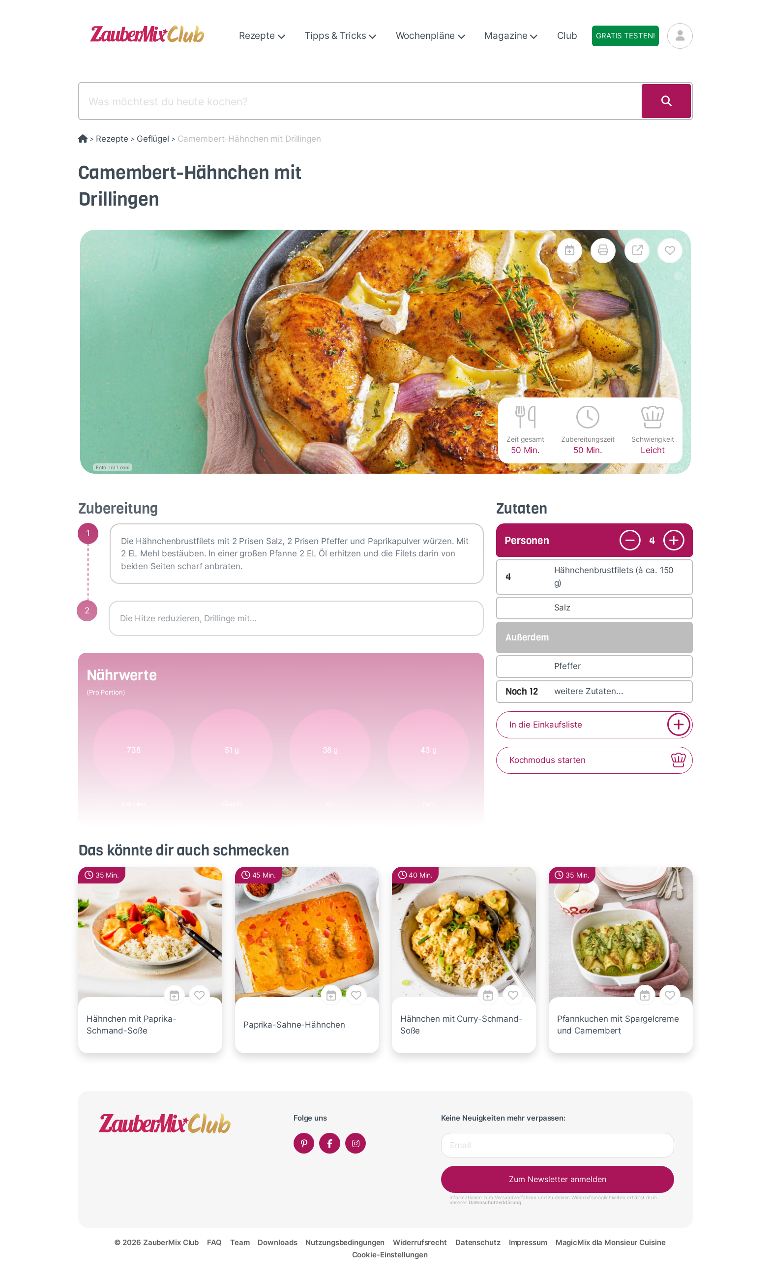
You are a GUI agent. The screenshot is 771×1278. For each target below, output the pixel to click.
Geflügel (153, 139)
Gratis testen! (625, 35)
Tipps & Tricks (340, 35)
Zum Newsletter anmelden (557, 1179)
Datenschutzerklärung (495, 1202)
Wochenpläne (431, 35)
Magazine (511, 35)
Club (567, 35)
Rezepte (262, 35)
